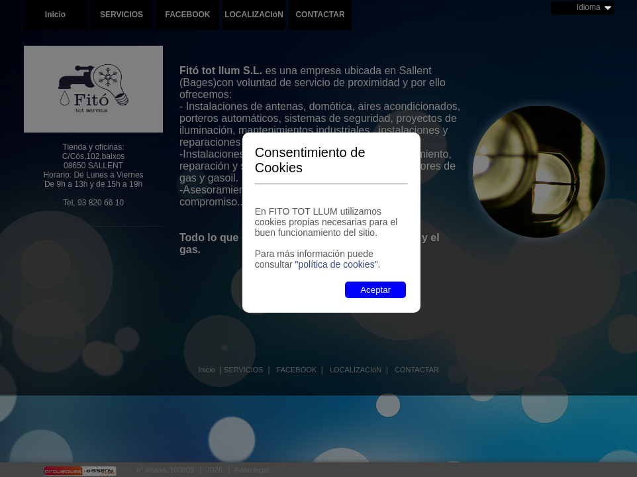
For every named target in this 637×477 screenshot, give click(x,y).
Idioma (589, 7)
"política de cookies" (336, 264)
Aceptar (375, 290)
